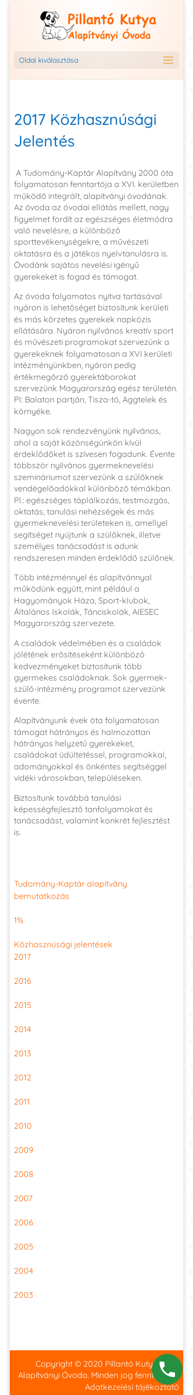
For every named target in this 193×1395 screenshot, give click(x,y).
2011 (22, 1101)
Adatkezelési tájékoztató (132, 1387)
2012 (22, 1077)
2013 (22, 1053)
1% (18, 920)
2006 (23, 1222)
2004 (23, 1270)
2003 (23, 1295)
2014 (22, 1029)
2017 (22, 956)
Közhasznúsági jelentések (63, 944)
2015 (22, 1005)
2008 (23, 1174)
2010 (23, 1126)
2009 (23, 1150)
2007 (23, 1198)
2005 (23, 1246)
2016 (22, 981)
